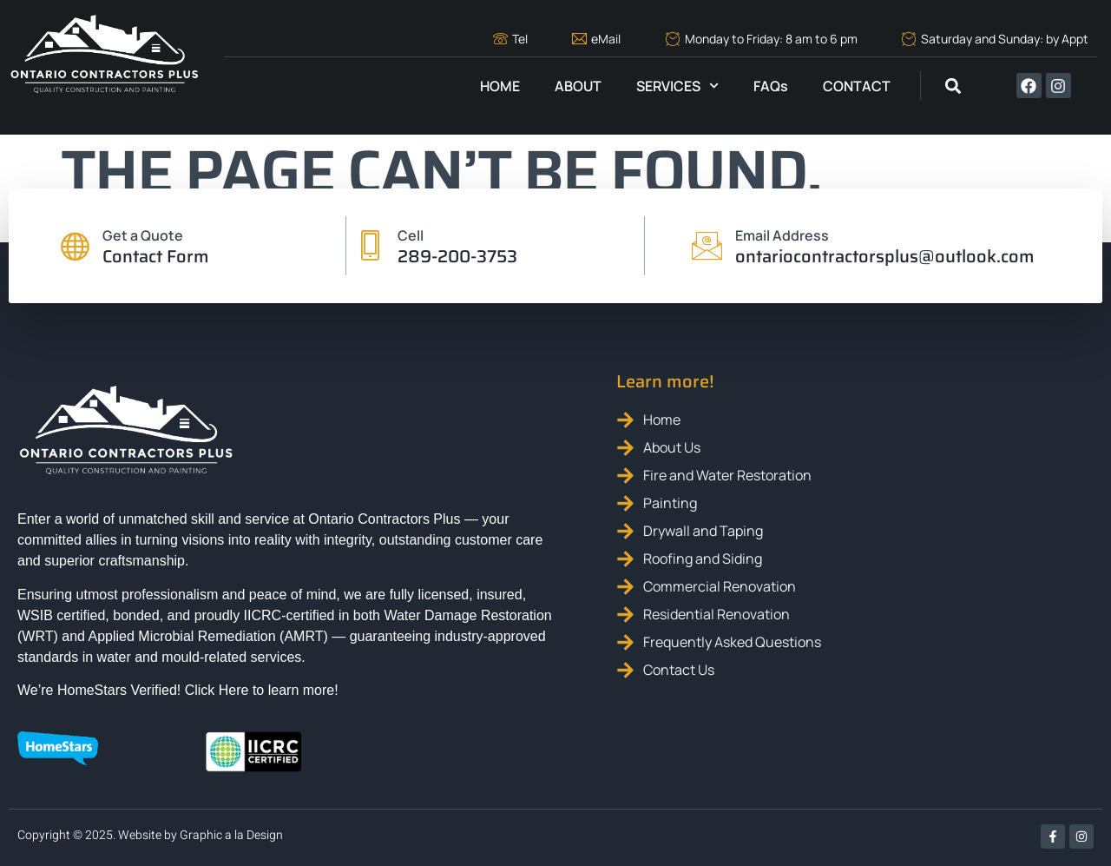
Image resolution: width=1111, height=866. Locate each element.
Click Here (217, 690)
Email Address (782, 235)
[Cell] (370, 246)
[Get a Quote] (74, 246)
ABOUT (578, 86)
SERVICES (677, 85)
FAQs (770, 86)
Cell (411, 235)
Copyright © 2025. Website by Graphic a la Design (150, 835)
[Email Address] (707, 246)
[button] (952, 85)
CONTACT (857, 86)
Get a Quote (142, 235)
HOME (500, 86)
